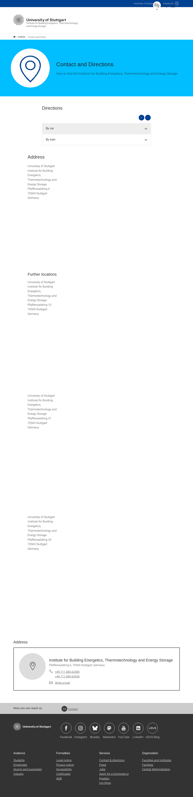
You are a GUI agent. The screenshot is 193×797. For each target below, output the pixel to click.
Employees (20, 762)
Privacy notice (65, 762)
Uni (144, 3)
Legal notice (63, 758)
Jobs (102, 767)
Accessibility (64, 767)
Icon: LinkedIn (138, 725)
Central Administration (156, 767)
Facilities (147, 762)
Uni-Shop (105, 780)
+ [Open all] (141, 115)
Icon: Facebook (66, 725)
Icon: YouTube (123, 725)
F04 (168, 3)
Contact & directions (112, 758)
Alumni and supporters (27, 767)
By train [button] (50, 137)
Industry (18, 771)
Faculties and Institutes (156, 758)
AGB (59, 776)
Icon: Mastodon (109, 725)
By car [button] (50, 126)
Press (102, 762)
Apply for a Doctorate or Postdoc (114, 774)
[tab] (96, 126)
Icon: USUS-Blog (152, 725)
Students (19, 758)
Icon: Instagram (80, 725)
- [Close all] (147, 115)
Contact (70, 706)
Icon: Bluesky (95, 725)
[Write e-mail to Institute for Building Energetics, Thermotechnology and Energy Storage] (59, 680)
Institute (19, 35)
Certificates (63, 771)
